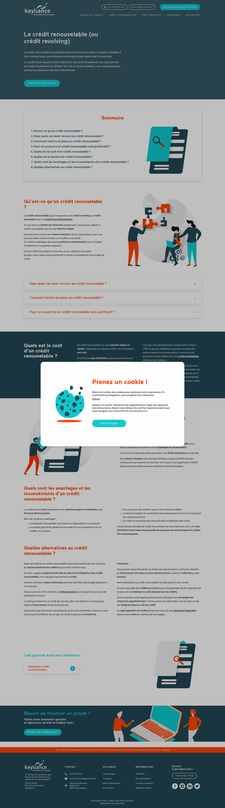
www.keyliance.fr (138, 411)
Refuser (96, 399)
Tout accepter (109, 423)
